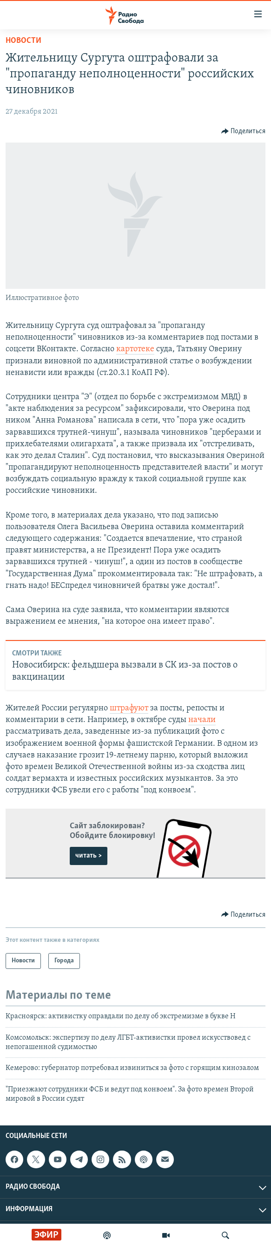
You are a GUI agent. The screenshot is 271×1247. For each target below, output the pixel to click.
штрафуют (129, 708)
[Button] (243, 131)
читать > (88, 855)
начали (202, 719)
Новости (23, 40)
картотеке (135, 349)
